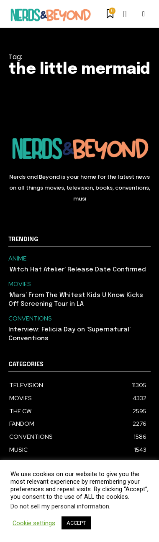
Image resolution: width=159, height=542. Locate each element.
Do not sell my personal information (59, 506)
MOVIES (19, 284)
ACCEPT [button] (76, 523)
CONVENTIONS (30, 318)
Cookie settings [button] (34, 523)
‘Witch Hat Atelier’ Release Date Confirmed (77, 269)
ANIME (17, 258)
